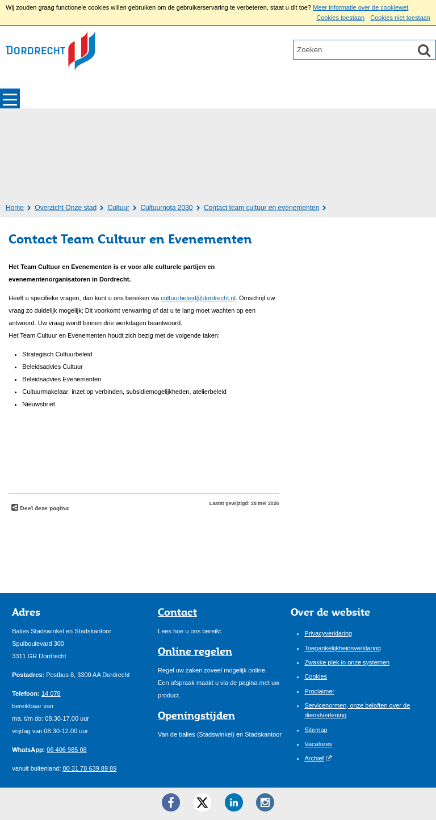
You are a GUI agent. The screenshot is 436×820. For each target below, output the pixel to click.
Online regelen (195, 651)
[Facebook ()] (171, 802)
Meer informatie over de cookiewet (360, 7)
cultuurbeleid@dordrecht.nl (198, 298)
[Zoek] (424, 49)
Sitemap (315, 729)
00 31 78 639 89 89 (90, 768)
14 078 (51, 693)
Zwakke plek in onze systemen (346, 662)
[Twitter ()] (202, 802)
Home (15, 208)
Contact (177, 611)
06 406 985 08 (66, 749)
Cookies (315, 676)
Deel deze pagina (43, 507)
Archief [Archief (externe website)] (314, 758)
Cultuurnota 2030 (166, 208)
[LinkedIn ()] (234, 802)
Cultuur (118, 208)
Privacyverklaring (328, 633)
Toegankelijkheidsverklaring (342, 648)
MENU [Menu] (10, 98)
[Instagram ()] (265, 802)
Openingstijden (196, 715)
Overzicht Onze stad (66, 208)
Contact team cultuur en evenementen (261, 208)
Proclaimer (319, 691)
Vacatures (318, 744)
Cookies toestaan (340, 17)
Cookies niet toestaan (400, 17)
